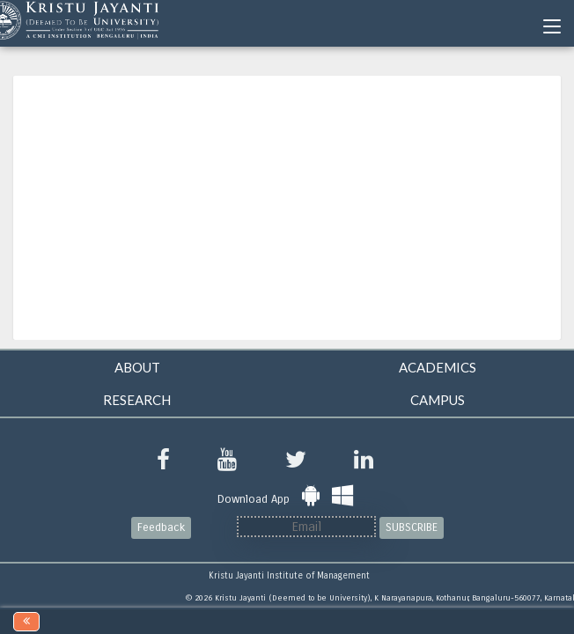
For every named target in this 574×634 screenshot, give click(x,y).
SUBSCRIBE (412, 527)
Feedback (161, 527)
